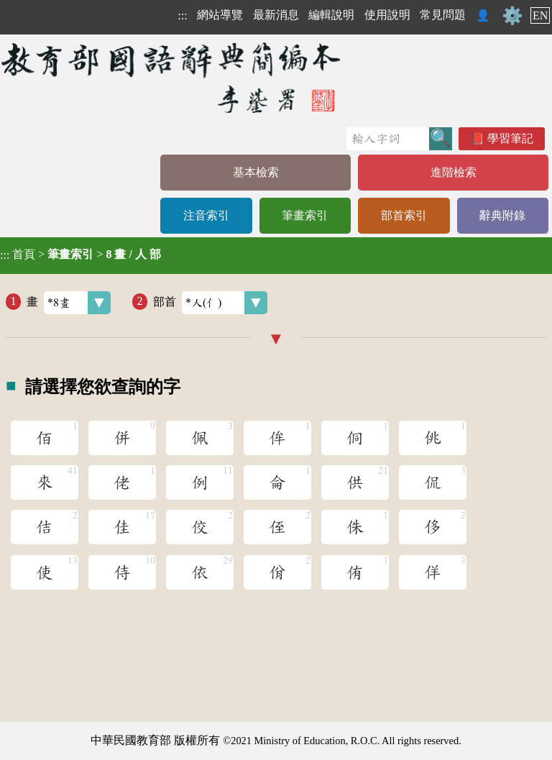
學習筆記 (510, 138)
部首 (210, 302)
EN (540, 15)
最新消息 (276, 15)
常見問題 (443, 15)
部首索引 (404, 215)
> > (80, 254)
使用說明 (387, 15)
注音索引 (206, 215)
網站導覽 (220, 15)
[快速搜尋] (387, 138)
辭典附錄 (502, 215)
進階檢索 (454, 172)
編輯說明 (331, 15)
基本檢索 (256, 172)
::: (182, 15)
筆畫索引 (305, 215)
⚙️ (512, 15)
